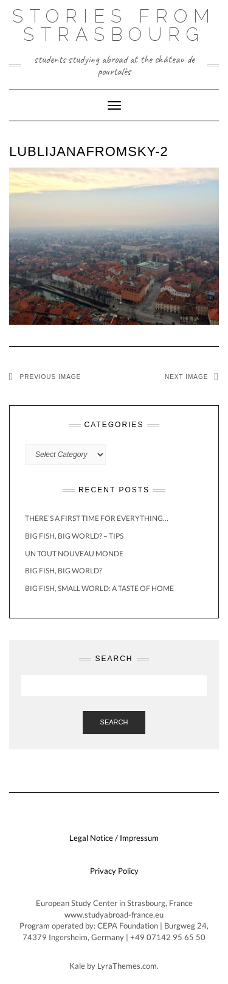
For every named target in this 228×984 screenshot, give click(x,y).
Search (114, 722)
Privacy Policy (114, 871)
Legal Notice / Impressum (114, 838)
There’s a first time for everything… (96, 518)
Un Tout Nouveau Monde (74, 553)
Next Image (187, 376)
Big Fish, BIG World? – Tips (74, 535)
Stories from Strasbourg (114, 25)
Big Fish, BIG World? (63, 570)
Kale (77, 966)
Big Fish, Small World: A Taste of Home (99, 588)
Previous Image (50, 376)
